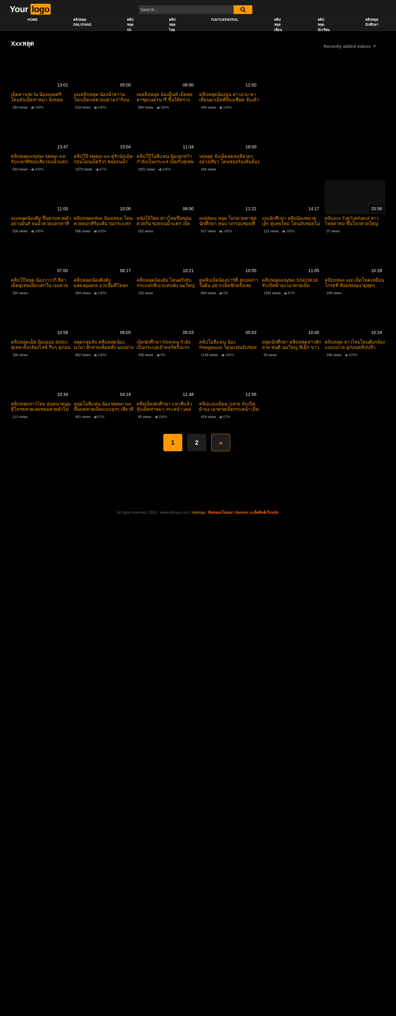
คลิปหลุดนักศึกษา (371, 22)
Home (32, 19)
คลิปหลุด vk (130, 25)
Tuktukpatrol (225, 19)
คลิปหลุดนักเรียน (324, 25)
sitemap (198, 512)
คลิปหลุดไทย (172, 25)
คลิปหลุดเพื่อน (278, 25)
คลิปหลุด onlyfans (82, 22)
